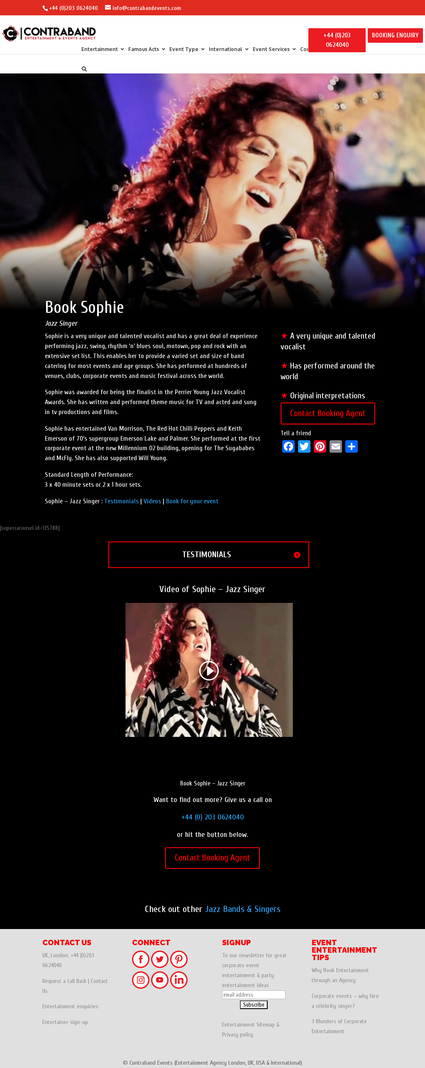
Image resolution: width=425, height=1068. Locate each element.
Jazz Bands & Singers (243, 909)
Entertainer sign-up (65, 1022)
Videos (152, 501)
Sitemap (265, 1024)
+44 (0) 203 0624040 (212, 817)
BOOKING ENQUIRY (395, 35)
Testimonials (121, 501)
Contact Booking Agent (328, 413)
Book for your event (192, 501)
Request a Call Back (64, 981)
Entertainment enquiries (70, 1006)
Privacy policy (237, 1034)
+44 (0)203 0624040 (73, 8)
